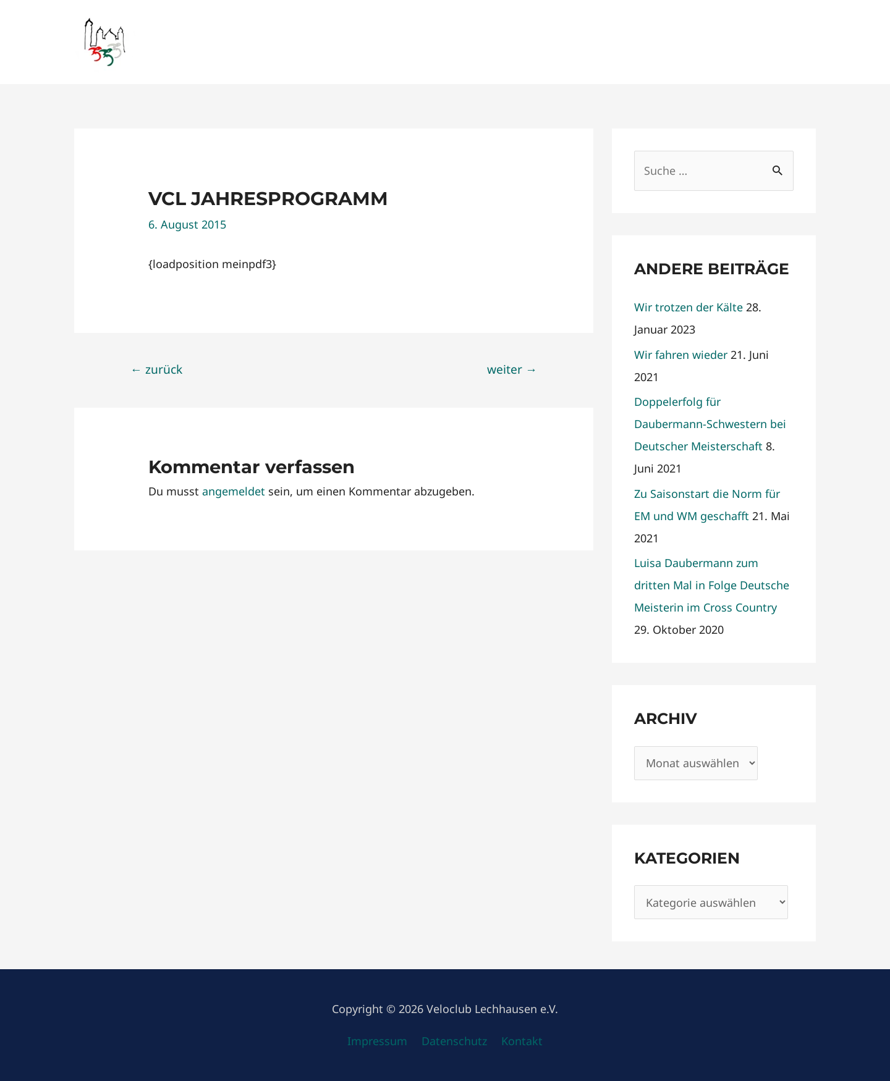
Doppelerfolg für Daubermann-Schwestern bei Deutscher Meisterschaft (710, 423)
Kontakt (522, 1040)
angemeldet (233, 491)
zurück (156, 369)
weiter (512, 369)
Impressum (377, 1040)
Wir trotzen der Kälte (688, 307)
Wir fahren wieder (680, 354)
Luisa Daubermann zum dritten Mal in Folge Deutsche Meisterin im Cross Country (711, 585)
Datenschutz (454, 1040)
